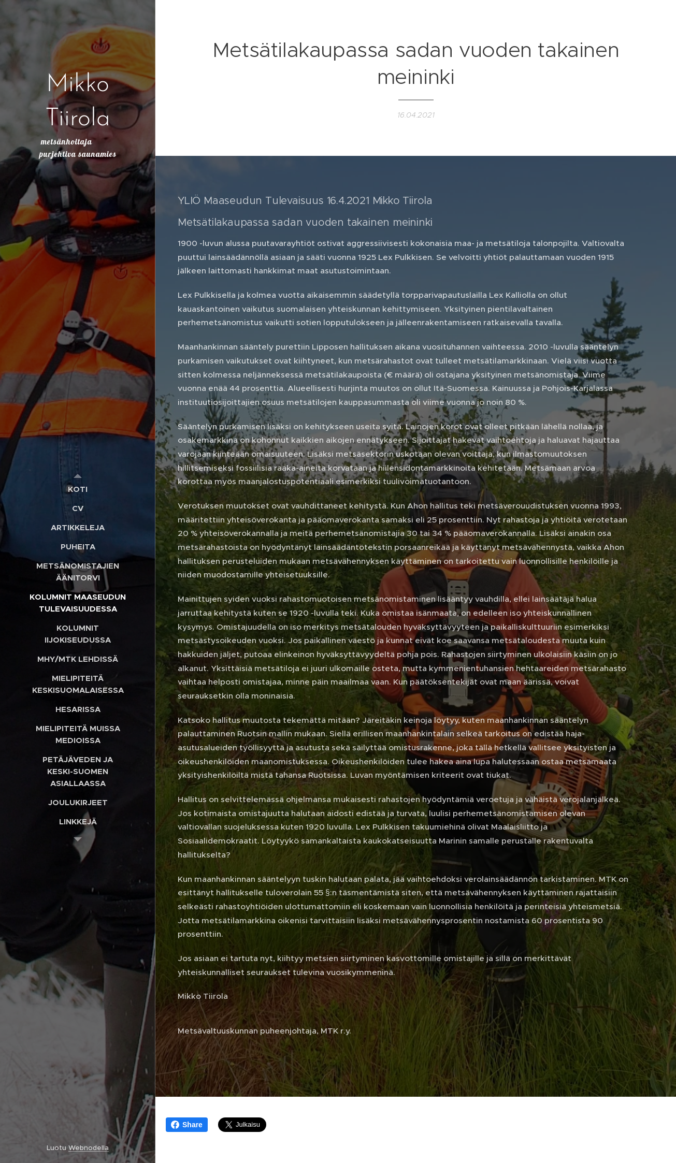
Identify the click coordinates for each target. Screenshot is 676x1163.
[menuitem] (77, 489)
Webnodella (88, 1147)
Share (187, 1125)
